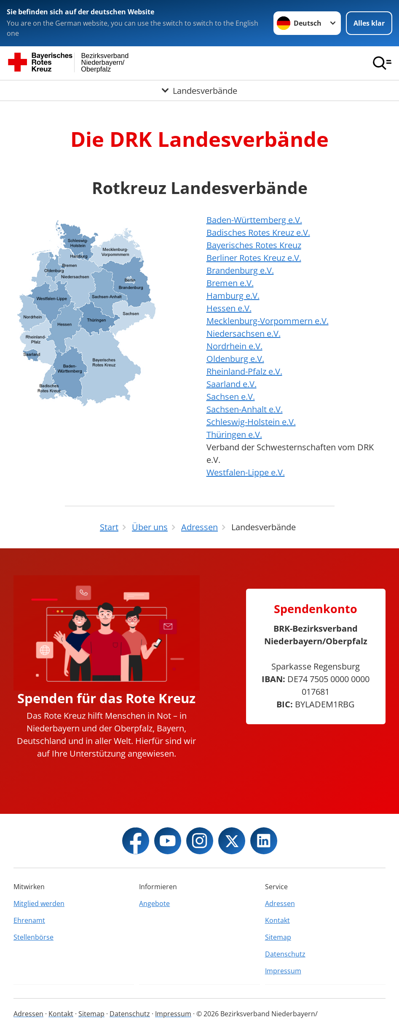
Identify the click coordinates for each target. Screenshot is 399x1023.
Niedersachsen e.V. (243, 333)
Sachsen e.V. (230, 396)
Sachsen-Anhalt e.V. (244, 409)
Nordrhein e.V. (234, 346)
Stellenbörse (33, 937)
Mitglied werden (38, 903)
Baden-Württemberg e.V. (254, 220)
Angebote (154, 903)
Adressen (280, 903)
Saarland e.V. (231, 384)
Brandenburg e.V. (240, 270)
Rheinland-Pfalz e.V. (244, 371)
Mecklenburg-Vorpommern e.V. (267, 321)
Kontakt (277, 920)
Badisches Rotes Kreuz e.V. (258, 232)
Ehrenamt (29, 920)
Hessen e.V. (229, 308)
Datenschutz (285, 954)
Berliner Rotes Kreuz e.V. (253, 257)
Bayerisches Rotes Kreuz (253, 245)
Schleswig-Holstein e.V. (251, 422)
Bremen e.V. (230, 283)
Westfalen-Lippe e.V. (245, 472)
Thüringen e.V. (234, 434)
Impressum (283, 970)
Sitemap (278, 937)
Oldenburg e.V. (235, 358)
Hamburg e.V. (233, 295)
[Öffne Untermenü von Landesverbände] (199, 90)
